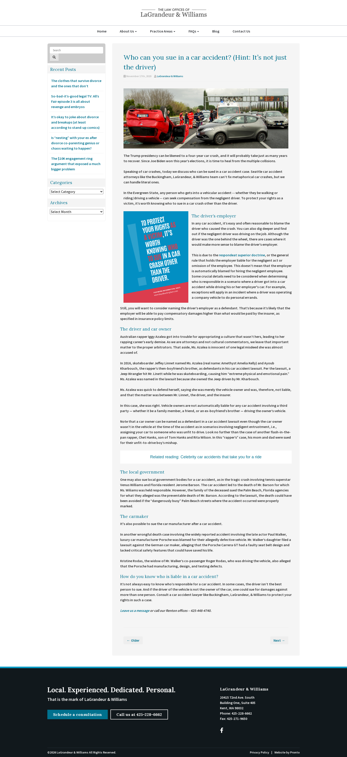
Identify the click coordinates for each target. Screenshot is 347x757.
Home (101, 31)
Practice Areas (162, 31)
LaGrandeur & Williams (170, 76)
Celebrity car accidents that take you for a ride (221, 457)
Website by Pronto (287, 752)
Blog (215, 31)
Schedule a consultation (77, 714)
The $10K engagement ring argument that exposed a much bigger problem (75, 163)
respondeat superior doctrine (242, 255)
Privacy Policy (259, 752)
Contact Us (241, 31)
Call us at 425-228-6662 (139, 714)
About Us (128, 31)
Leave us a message (134, 610)
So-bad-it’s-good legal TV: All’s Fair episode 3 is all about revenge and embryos (75, 101)
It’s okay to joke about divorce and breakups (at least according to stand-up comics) (75, 122)
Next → (279, 640)
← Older (133, 640)
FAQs (194, 31)
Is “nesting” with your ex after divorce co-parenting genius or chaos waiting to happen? (75, 142)
